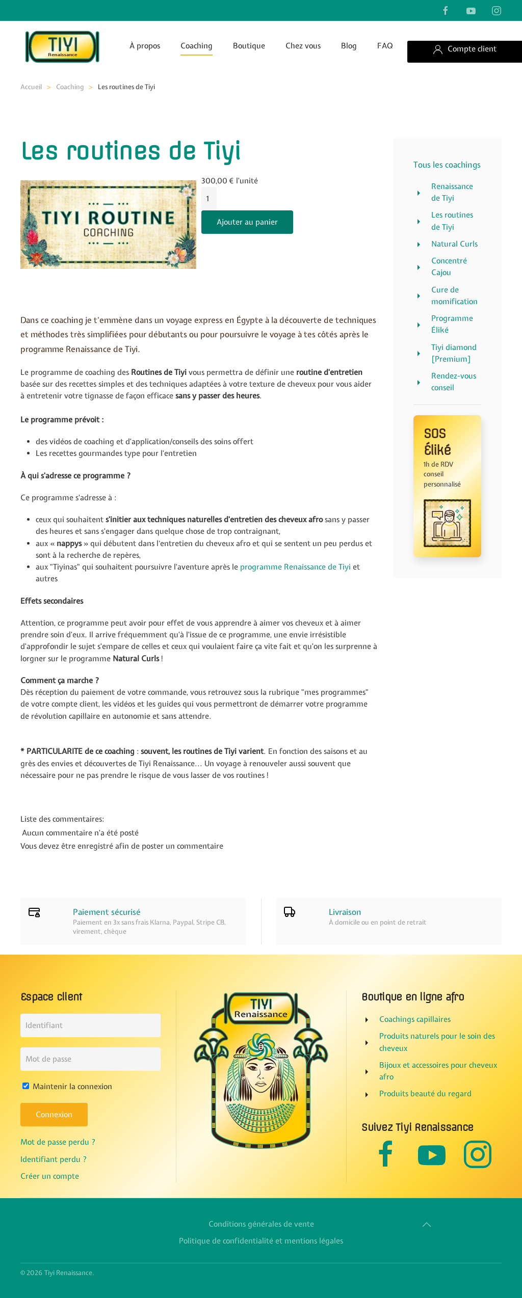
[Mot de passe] (88, 1059)
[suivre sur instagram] (496, 10)
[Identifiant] (88, 1025)
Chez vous (303, 46)
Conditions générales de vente (259, 1224)
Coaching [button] (196, 46)
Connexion (52, 1115)
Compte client (465, 49)
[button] (424, 1225)
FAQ (385, 46)
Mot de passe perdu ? (56, 1143)
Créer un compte (47, 1176)
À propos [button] (144, 46)
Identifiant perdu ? (51, 1159)
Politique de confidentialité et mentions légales (259, 1241)
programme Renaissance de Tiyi (295, 567)
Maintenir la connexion (65, 1086)
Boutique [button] (249, 46)
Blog (349, 46)
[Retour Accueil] (61, 46)
